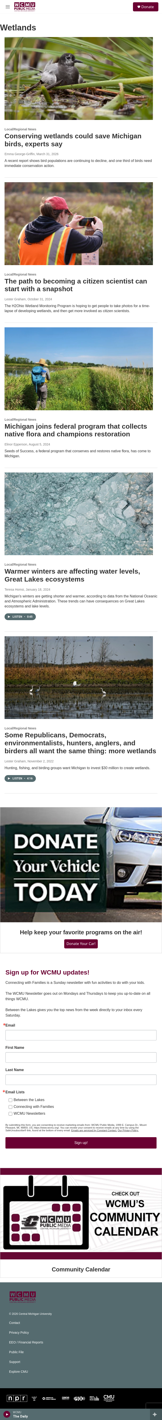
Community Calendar (81, 1269)
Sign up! (81, 1143)
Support (14, 1362)
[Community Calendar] (81, 1213)
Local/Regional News (20, 129)
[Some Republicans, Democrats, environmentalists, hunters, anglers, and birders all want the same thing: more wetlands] (79, 677)
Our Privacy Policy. (128, 1130)
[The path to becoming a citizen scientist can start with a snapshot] (79, 223)
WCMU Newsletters (29, 1113)
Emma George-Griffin (20, 154)
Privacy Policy (19, 1332)
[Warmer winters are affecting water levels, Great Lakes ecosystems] (79, 514)
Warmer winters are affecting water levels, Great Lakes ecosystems (72, 575)
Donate (147, 7)
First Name (14, 1047)
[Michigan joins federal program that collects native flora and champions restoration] (79, 368)
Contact (14, 1323)
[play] (7, 1414)
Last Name (14, 1070)
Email (10, 1025)
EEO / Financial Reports (26, 1342)
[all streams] (156, 1414)
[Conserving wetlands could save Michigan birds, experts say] (79, 78)
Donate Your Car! (81, 943)
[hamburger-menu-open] (8, 6)
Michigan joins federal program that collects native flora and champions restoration (76, 430)
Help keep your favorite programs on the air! (81, 932)
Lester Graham (15, 299)
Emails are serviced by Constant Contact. (94, 1130)
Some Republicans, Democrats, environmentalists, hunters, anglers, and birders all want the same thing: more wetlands (80, 743)
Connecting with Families (34, 1107)
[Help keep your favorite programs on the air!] (81, 865)
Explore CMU (18, 1371)
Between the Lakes (29, 1100)
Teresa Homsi (14, 589)
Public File (16, 1352)
